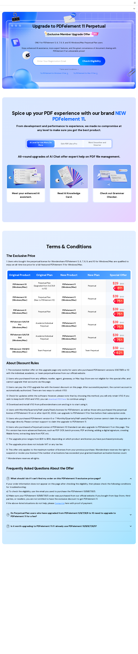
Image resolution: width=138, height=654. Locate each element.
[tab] (41, 144)
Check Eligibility (91, 60)
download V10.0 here (59, 400)
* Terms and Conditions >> (69, 69)
